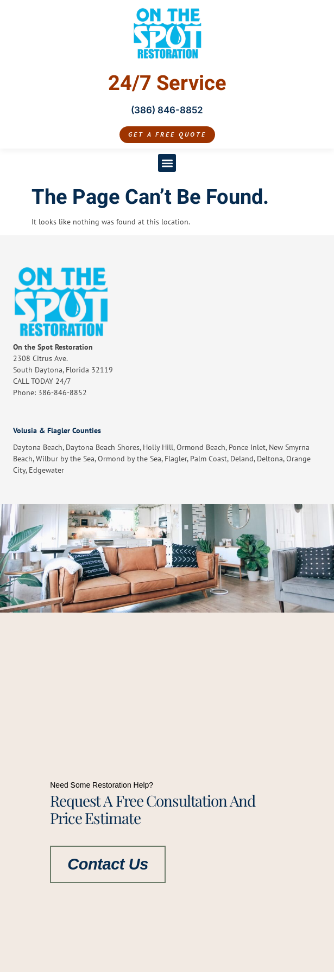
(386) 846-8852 (167, 110)
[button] (167, 163)
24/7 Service (167, 83)
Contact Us (107, 863)
